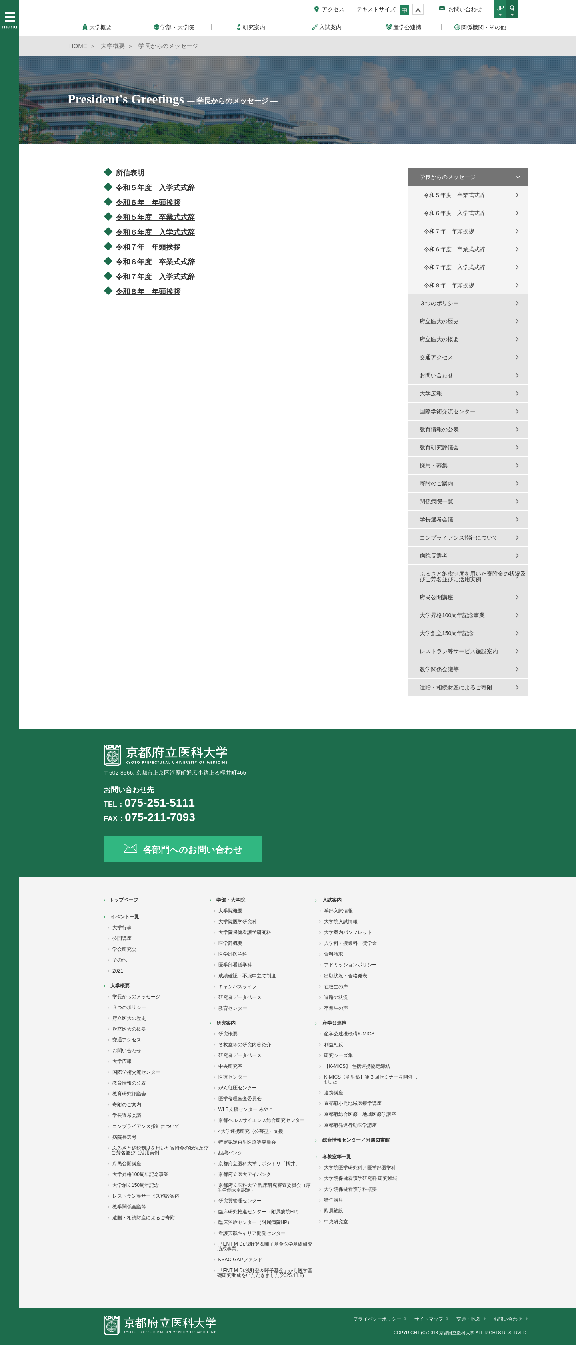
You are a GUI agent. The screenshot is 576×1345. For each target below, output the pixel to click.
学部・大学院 (230, 900)
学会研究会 (124, 949)
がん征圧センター (237, 1087)
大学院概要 (230, 910)
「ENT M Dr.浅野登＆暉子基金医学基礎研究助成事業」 (265, 1246)
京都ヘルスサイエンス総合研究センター (261, 1120)
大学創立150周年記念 (447, 633)
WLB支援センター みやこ (245, 1109)
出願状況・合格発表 (345, 975)
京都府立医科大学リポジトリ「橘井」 (259, 1163)
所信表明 (130, 173)
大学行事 (122, 927)
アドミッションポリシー (350, 964)
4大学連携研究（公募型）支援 (251, 1131)
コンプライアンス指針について (459, 537)
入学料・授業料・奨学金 (350, 943)
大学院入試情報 (341, 921)
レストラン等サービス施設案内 (459, 651)
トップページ (123, 900)
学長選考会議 (436, 519)
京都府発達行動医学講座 (350, 1125)
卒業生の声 (336, 1008)
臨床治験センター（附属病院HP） (255, 1222)
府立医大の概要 (439, 339)
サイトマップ (428, 1319)
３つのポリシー (439, 303)
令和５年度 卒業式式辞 (155, 217)
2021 (117, 970)
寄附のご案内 (436, 483)
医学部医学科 (232, 954)
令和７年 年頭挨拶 (449, 231)
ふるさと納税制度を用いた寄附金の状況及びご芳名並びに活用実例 (473, 576)
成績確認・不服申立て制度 (247, 975)
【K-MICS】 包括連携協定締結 (357, 1066)
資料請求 (333, 954)
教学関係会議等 (439, 669)
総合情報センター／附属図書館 (356, 1140)
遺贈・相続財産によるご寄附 (456, 687)
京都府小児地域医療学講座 (353, 1103)
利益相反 (333, 1044)
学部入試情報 (338, 910)
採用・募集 (434, 465)
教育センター (232, 1008)
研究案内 (226, 1023)
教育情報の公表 (439, 429)
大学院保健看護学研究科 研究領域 (360, 1178)
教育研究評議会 (439, 447)
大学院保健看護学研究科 (244, 932)
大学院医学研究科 (237, 921)
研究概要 (228, 1033)
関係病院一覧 (436, 501)
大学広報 (431, 393)
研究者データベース (240, 997)
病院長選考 (434, 555)
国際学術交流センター (448, 411)
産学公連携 (334, 1023)
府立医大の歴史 (439, 321)
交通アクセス (436, 357)
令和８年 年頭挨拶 (449, 285)
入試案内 (332, 900)
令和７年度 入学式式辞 (454, 267)
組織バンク (230, 1152)
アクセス (333, 9)
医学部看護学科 (235, 964)
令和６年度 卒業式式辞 (454, 249)
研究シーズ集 (338, 1055)
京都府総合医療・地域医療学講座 (360, 1114)
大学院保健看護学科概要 (350, 1189)
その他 (119, 960)
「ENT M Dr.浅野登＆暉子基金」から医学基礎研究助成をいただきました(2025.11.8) (265, 1273)
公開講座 (122, 938)
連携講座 (333, 1092)
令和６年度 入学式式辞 (454, 213)
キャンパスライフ (237, 986)
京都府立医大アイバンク (244, 1174)
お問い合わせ (465, 9)
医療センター (232, 1077)
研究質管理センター (240, 1200)
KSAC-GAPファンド (240, 1259)
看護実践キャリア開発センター (252, 1233)
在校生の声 (336, 986)
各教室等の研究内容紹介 (244, 1044)
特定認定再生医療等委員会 (247, 1142)
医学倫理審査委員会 (240, 1098)
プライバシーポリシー (377, 1319)
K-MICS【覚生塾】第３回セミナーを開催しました (370, 1079)
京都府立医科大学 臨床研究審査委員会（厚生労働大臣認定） (264, 1187)
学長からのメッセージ (448, 177)
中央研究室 (230, 1066)
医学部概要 (230, 943)
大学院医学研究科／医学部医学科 (360, 1167)
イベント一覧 (124, 916)
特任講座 (333, 1200)
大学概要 (120, 985)
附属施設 (333, 1210)
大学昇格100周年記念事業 (452, 615)
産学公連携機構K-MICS (349, 1033)
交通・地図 (468, 1319)
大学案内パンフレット (348, 932)
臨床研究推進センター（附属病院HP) (258, 1211)
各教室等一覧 (336, 1156)
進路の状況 (336, 997)
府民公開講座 (436, 597)
